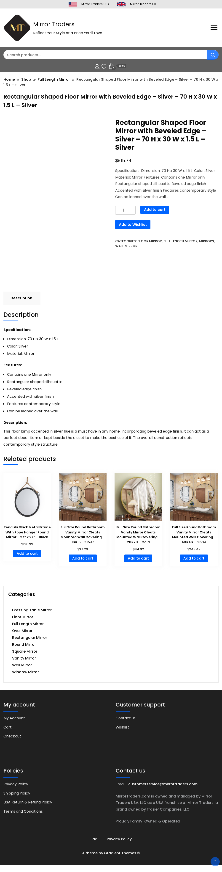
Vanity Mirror (24, 658)
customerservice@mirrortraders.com (163, 784)
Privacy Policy (15, 784)
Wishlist (122, 727)
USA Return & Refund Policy (27, 802)
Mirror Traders (54, 24)
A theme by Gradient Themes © (111, 853)
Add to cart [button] (27, 553)
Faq (94, 839)
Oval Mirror (22, 630)
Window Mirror (25, 672)
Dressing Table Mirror (32, 610)
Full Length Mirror (180, 241)
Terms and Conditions (23, 811)
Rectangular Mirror (29, 637)
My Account (14, 718)
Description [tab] (21, 298)
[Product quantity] (125, 210)
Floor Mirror (149, 241)
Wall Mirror (126, 246)
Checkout (12, 736)
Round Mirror (24, 644)
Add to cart (155, 209)
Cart (7, 727)
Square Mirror (24, 651)
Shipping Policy (16, 793)
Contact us (126, 718)
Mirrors (206, 241)
